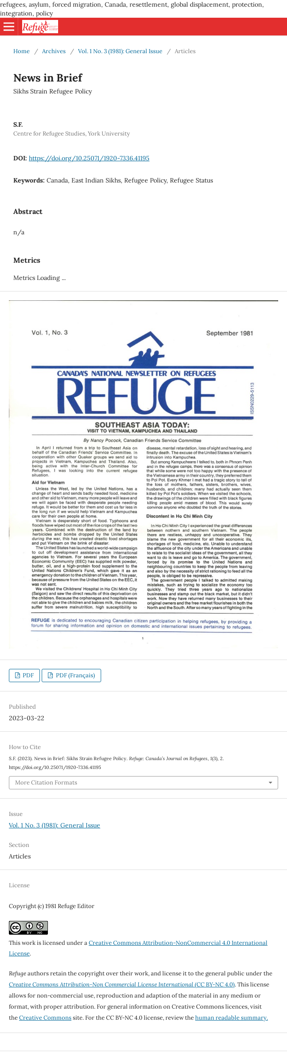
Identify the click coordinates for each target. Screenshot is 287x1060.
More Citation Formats (46, 782)
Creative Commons (45, 1017)
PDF (27, 675)
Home (21, 51)
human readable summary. (231, 1017)
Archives (54, 51)
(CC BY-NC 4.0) (122, 984)
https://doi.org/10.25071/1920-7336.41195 (89, 158)
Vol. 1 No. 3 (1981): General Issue (120, 51)
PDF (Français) (75, 675)
